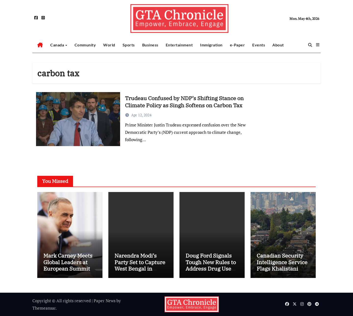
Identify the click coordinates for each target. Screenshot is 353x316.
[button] (317, 44)
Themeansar (44, 308)
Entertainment (179, 44)
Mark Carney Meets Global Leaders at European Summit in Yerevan (69, 265)
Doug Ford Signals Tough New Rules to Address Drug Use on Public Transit (211, 265)
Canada (57, 44)
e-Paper (237, 44)
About (278, 44)
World (109, 44)
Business (150, 44)
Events (258, 44)
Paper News (104, 300)
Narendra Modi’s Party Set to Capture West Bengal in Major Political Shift (139, 265)
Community (85, 44)
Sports (129, 44)
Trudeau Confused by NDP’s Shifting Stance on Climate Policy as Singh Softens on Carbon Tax (184, 102)
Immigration (211, 44)
